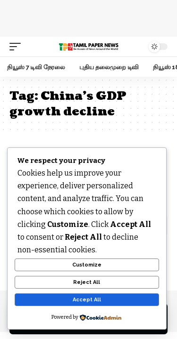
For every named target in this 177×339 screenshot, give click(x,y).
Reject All (86, 282)
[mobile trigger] (17, 46)
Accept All (87, 300)
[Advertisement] (88, 16)
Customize (86, 265)
